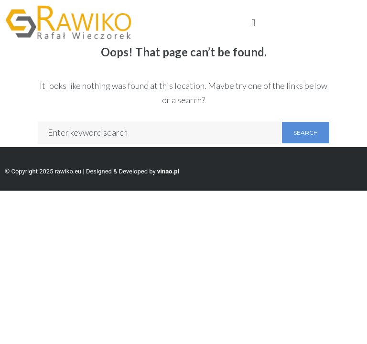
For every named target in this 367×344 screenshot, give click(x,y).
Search (305, 132)
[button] (253, 22)
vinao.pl (168, 171)
